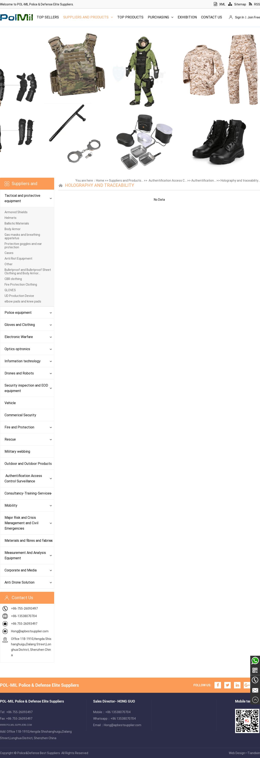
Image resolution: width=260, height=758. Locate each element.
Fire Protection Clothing (21, 284)
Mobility (11, 505)
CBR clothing (13, 279)
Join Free (253, 17)
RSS (254, 4)
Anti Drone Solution (19, 582)
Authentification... (203, 180)
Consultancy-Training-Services (28, 493)
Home (100, 180)
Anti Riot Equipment (18, 258)
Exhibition (187, 17)
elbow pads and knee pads (23, 301)
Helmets (10, 218)
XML (219, 4)
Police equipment (18, 313)
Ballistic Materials (17, 223)
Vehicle (10, 403)
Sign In (239, 17)
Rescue (10, 439)
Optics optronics (17, 349)
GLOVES (10, 290)
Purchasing (160, 17)
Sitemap (237, 4)
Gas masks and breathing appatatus (22, 236)
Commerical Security (20, 415)
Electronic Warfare (19, 337)
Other (9, 264)
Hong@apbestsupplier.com (30, 631)
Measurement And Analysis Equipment (25, 555)
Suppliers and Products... (126, 180)
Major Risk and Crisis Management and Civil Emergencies (21, 523)
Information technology (23, 361)
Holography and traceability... (240, 180)
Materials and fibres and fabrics (29, 540)
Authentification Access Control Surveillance (23, 478)
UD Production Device (19, 296)
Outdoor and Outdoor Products (28, 464)
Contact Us (211, 17)
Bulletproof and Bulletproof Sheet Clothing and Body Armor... (28, 271)
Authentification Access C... (167, 180)
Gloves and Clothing (20, 325)
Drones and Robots (19, 373)
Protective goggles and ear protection (23, 245)
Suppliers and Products (88, 17)
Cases (9, 253)
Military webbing (17, 451)
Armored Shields (16, 212)
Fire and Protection (19, 427)
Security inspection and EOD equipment (26, 388)
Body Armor (13, 229)
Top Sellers (48, 17)
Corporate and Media (21, 570)
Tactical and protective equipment (22, 198)
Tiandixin (253, 753)
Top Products (130, 17)
